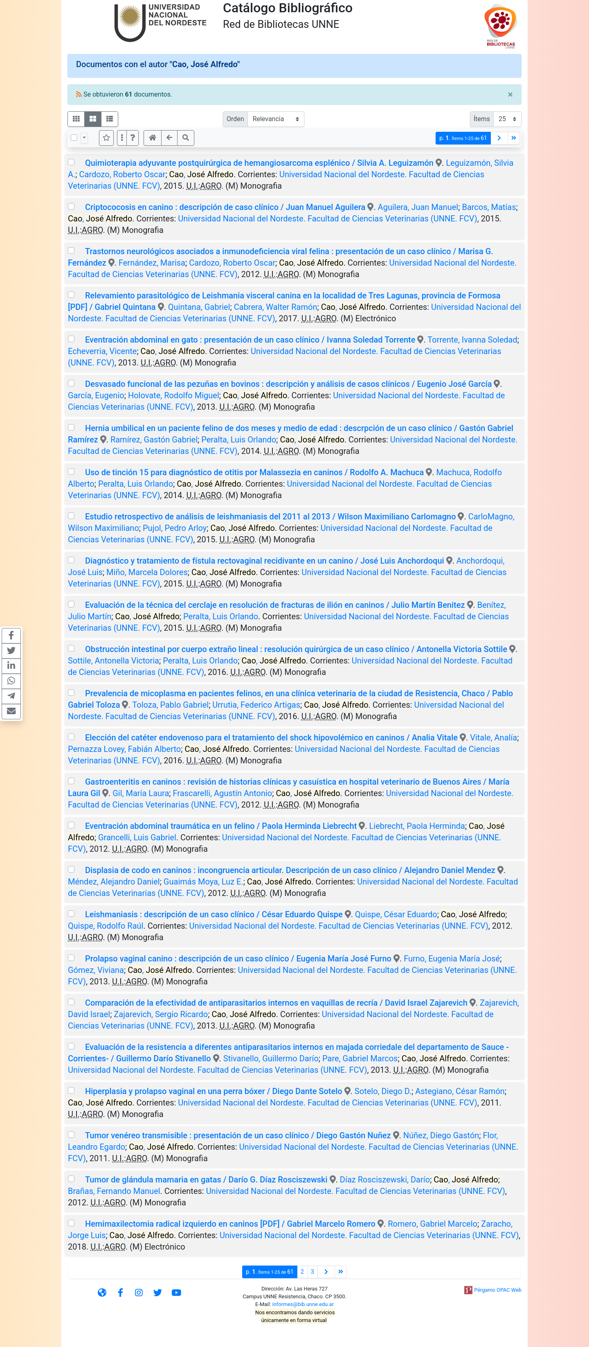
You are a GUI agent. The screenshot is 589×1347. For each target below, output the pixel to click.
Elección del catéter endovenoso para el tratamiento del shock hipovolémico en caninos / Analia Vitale (271, 737)
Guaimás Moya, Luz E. (203, 882)
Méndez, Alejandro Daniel (114, 882)
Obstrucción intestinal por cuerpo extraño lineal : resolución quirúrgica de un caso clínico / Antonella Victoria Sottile (296, 649)
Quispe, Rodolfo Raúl (105, 926)
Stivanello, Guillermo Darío (271, 1058)
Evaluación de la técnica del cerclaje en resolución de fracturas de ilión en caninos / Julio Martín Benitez (275, 605)
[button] (132, 138)
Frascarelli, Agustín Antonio (222, 793)
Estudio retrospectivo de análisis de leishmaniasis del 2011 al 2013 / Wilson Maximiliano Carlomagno (270, 516)
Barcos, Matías (489, 207)
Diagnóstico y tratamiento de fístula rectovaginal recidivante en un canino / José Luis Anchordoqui (264, 561)
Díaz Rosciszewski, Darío (385, 1180)
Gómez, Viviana (96, 970)
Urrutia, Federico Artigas (256, 705)
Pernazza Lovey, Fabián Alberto (124, 749)
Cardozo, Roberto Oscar (122, 174)
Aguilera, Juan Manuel (418, 207)
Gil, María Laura (140, 793)
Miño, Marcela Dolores (147, 572)
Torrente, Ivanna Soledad (472, 340)
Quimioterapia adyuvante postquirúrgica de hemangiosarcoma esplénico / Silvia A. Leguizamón (259, 163)
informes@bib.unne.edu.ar (303, 1304)
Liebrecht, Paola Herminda (417, 826)
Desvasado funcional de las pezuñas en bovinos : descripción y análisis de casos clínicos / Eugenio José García (288, 384)
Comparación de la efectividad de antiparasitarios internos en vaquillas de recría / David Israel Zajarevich (276, 1003)
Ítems (482, 119)
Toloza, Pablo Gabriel (170, 705)
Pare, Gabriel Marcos (360, 1058)
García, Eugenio (96, 395)
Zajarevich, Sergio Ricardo (161, 1014)
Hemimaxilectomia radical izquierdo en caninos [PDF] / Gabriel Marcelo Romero (230, 1224)
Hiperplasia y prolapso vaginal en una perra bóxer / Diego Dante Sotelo (213, 1091)
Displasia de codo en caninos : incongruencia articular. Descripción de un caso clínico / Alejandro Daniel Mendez (290, 870)
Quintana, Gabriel (199, 307)
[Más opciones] (122, 138)
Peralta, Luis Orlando (238, 439)
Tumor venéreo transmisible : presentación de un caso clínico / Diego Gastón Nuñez (238, 1135)
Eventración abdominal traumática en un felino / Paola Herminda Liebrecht (221, 826)
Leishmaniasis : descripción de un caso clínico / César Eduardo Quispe (214, 914)
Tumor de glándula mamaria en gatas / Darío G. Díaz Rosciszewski (206, 1180)
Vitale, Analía (493, 737)
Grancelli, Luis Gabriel (137, 837)
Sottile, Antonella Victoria (113, 661)
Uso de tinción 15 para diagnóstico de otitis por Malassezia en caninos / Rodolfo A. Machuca (254, 472)
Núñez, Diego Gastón (441, 1135)
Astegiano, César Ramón (460, 1091)
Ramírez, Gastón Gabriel (154, 439)
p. (463, 138)
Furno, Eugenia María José (452, 958)
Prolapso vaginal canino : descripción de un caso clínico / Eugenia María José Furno (238, 958)
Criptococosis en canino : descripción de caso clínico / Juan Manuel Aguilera (225, 207)
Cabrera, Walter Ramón (275, 307)
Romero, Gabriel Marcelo (432, 1224)
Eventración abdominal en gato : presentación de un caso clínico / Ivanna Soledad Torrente (250, 340)
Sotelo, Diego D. (383, 1091)
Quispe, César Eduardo (396, 914)
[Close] (510, 94)
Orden (235, 119)
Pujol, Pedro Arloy (175, 528)
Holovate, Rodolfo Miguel (173, 395)
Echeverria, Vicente (102, 351)
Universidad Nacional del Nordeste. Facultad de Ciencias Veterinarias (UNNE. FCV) (327, 218)
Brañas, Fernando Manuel (114, 1191)
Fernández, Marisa (152, 263)
